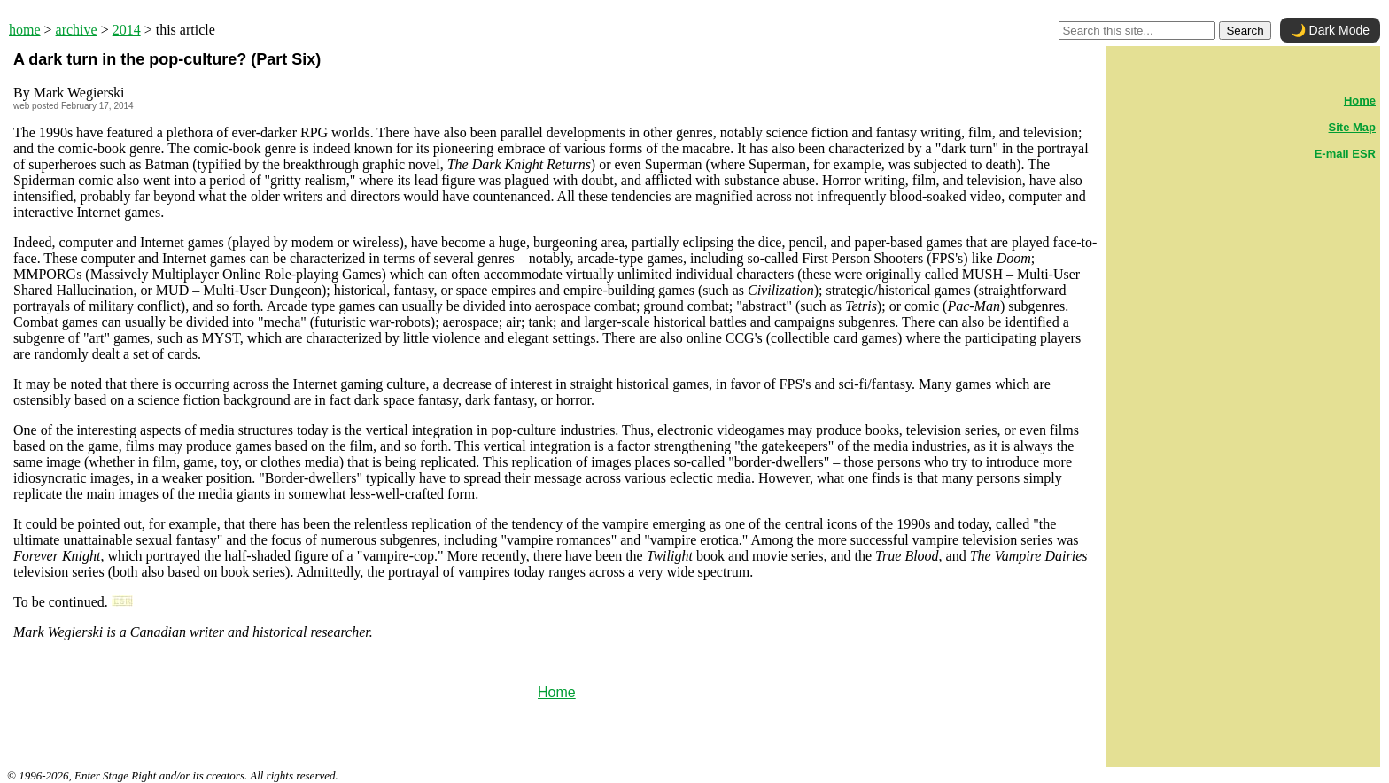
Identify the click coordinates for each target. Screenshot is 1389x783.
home (25, 29)
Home (557, 692)
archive (76, 29)
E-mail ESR (1345, 153)
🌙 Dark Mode (1330, 30)
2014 (127, 29)
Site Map (1352, 127)
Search (1244, 30)
